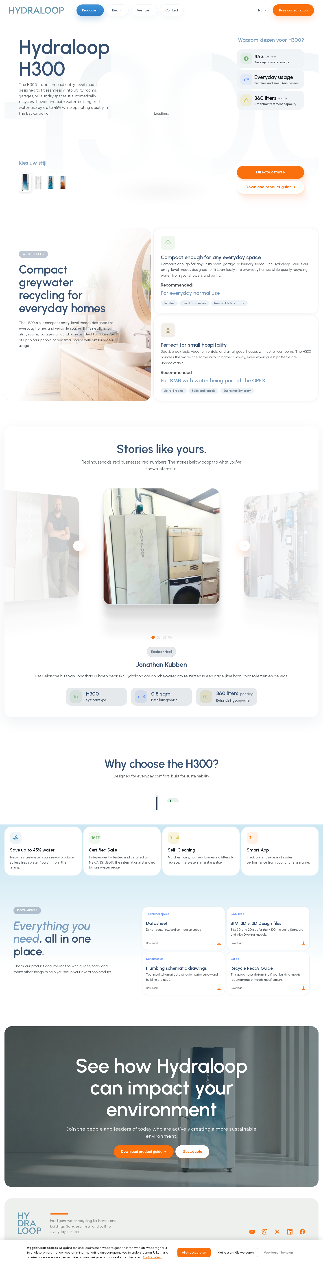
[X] (277, 1231)
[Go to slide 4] (173, 637)
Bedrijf (117, 10)
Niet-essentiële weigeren (236, 1252)
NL (260, 10)
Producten (90, 10)
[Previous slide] (81, 546)
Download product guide (270, 187)
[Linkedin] (289, 1231)
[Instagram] (264, 1231)
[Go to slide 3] (167, 637)
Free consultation (293, 10)
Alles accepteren (194, 1252)
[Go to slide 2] (162, 637)
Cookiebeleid (152, 1257)
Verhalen (144, 10)
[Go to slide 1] (156, 637)
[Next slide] (247, 546)
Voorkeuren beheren (278, 1252)
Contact (171, 10)
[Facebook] (302, 1231)
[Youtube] (252, 1231)
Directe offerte (270, 172)
